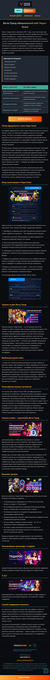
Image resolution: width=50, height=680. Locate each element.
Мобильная (28, 16)
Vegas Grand (10, 663)
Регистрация (29, 10)
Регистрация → (25, 677)
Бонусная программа (10, 76)
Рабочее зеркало (9, 64)
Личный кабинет (16, 16)
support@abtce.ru (25, 657)
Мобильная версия (10, 67)
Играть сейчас (25, 119)
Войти (18, 10)
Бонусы (37, 16)
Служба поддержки (10, 79)
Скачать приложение (10, 73)
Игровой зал (8, 70)
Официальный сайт (10, 61)
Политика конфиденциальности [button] (25, 660)
